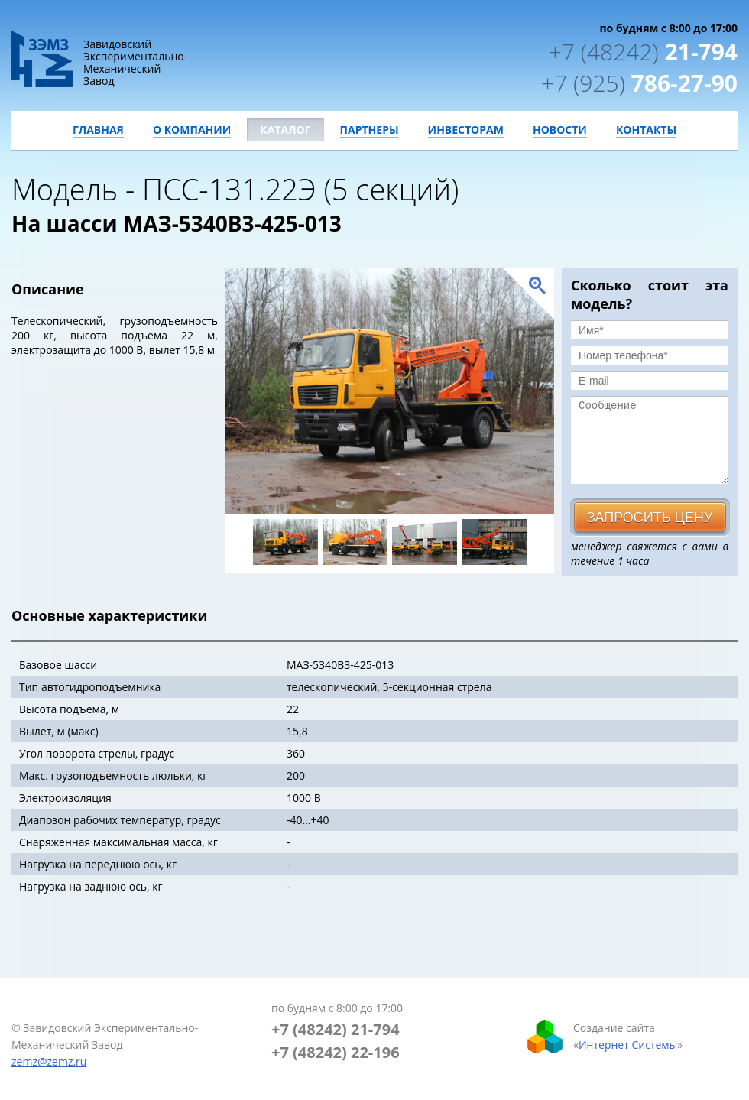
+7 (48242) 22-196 (335, 1052)
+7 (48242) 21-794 (335, 1029)
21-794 (643, 51)
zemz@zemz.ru (48, 1061)
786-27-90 (639, 83)
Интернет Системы (628, 1044)
